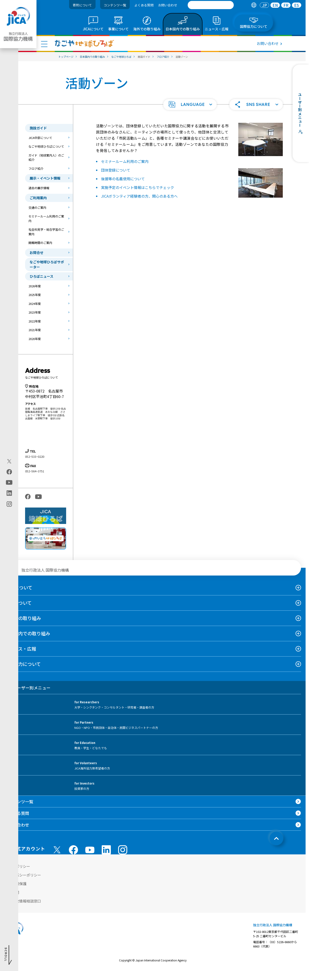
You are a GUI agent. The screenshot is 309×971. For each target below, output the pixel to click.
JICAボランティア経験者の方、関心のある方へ (139, 196)
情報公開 (12, 892)
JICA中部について (40, 138)
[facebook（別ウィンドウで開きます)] (9, 471)
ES (296, 5)
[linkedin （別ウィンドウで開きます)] (106, 849)
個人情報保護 (15, 883)
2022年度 (35, 321)
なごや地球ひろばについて (46, 146)
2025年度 (35, 295)
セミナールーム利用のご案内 (46, 218)
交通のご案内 (37, 207)
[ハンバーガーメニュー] (44, 44)
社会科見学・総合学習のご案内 (46, 231)
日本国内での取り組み (27, 633)
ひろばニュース (41, 276)
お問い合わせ (167, 5)
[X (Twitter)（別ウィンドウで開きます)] (9, 461)
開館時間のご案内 (40, 243)
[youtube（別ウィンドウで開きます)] (9, 482)
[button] (190, 104)
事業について (18, 602)
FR (285, 5)
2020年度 (35, 339)
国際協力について (23, 664)
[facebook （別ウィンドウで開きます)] (73, 849)
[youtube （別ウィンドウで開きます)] (89, 850)
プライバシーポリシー (23, 875)
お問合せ (36, 252)
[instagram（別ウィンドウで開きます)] (9, 504)
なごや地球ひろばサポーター (47, 264)
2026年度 (35, 286)
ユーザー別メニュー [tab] (27, 688)
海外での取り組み (23, 618)
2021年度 (35, 330)
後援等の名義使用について (123, 178)
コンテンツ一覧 (115, 5)
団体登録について (115, 170)
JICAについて (18, 587)
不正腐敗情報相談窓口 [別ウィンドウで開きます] (23, 901)
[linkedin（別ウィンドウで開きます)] (9, 493)
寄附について (82, 5)
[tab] (253, 5)
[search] (211, 5)
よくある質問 (143, 5)
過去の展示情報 (39, 188)
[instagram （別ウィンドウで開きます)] (122, 849)
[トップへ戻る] (276, 838)
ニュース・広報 (20, 648)
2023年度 (35, 312)
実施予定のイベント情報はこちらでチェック (137, 187)
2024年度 (35, 303)
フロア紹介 (36, 168)
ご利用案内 (38, 197)
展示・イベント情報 (45, 178)
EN (275, 5)
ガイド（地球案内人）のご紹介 (46, 157)
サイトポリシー (17, 866)
